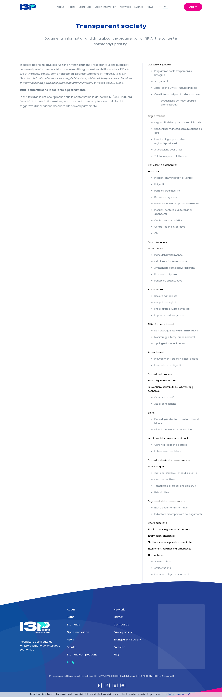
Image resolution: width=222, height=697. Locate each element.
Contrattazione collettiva (168, 220)
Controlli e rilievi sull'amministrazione (169, 460)
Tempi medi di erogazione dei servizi (175, 486)
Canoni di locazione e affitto (170, 444)
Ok (190, 694)
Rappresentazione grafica (169, 315)
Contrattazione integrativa (169, 226)
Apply (193, 7)
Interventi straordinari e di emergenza (169, 548)
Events (138, 7)
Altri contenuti (156, 555)
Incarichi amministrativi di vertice (173, 177)
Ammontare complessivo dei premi (174, 267)
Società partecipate (165, 296)
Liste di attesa (162, 492)
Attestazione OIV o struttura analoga (175, 87)
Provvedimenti (156, 352)
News (149, 7)
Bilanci (151, 412)
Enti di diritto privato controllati (172, 309)
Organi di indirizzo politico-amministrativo (178, 122)
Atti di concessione (165, 403)
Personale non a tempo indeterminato (176, 203)
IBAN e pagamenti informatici (171, 507)
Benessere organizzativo (168, 280)
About (60, 7)
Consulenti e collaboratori (162, 165)
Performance (155, 248)
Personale (153, 171)
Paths (71, 7)
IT (160, 6)
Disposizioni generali (159, 64)
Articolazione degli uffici (168, 149)
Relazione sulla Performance (170, 261)
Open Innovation (105, 7)
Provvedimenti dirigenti (167, 365)
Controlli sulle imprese (160, 374)
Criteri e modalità (164, 397)
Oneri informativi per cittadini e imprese (177, 94)
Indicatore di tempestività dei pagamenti (178, 514)
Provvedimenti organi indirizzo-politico (176, 358)
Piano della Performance (168, 255)
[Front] (30, 7)
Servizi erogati (156, 466)
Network (125, 7)
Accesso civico (162, 561)
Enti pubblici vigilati (165, 302)
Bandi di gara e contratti (162, 380)
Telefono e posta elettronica (170, 156)
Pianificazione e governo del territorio (169, 529)
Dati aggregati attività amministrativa (176, 330)
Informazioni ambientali (161, 535)
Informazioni (176, 694)
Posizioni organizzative (167, 190)
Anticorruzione (162, 568)
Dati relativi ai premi (165, 274)
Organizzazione (156, 116)
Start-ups (85, 7)
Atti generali (161, 81)
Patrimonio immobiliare (167, 451)
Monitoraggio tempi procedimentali (174, 337)
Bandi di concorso (158, 242)
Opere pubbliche (157, 523)
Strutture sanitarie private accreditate (170, 542)
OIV (156, 233)
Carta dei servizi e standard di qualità (175, 473)
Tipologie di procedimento (169, 343)
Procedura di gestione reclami (171, 574)
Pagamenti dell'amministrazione (166, 501)
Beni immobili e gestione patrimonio (168, 438)
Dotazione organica (165, 197)
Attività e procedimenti (161, 324)
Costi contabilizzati (165, 479)
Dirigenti (159, 184)
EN (165, 6)
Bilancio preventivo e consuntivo (173, 429)
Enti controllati (156, 289)
